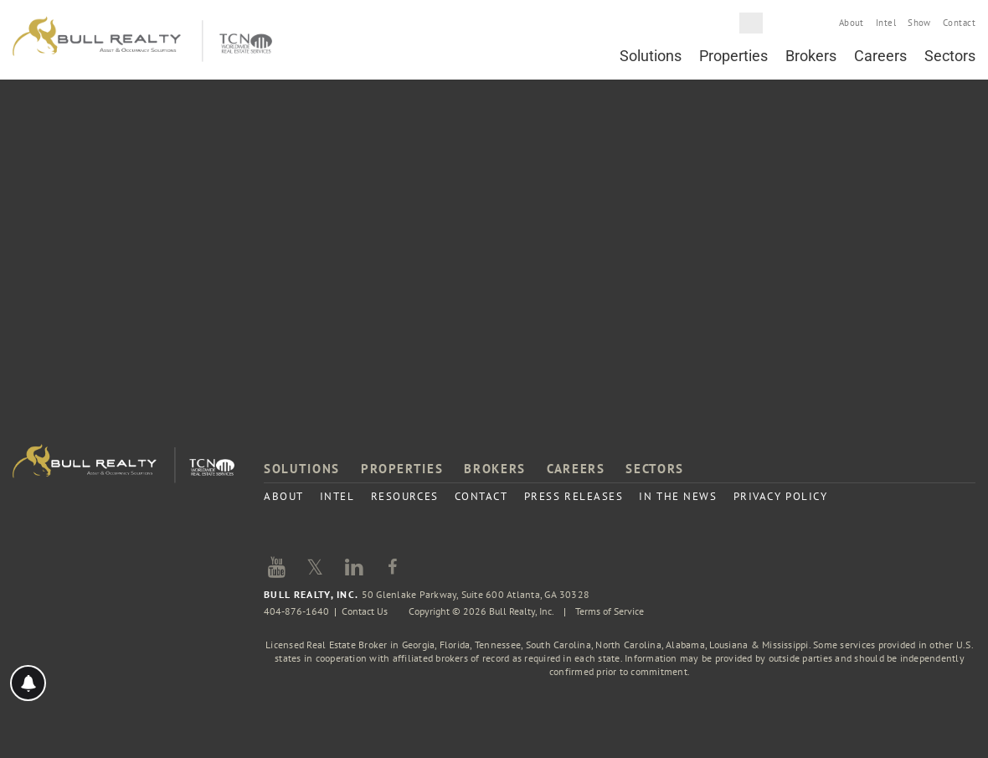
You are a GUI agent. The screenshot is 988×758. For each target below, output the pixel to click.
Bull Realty (142, 40)
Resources (405, 496)
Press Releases (574, 496)
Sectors (949, 55)
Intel (886, 22)
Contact (959, 22)
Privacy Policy (780, 496)
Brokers (810, 55)
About (851, 22)
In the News (678, 496)
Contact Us (365, 611)
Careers (880, 55)
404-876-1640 (296, 611)
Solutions (651, 55)
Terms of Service (609, 611)
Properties (733, 55)
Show (919, 22)
